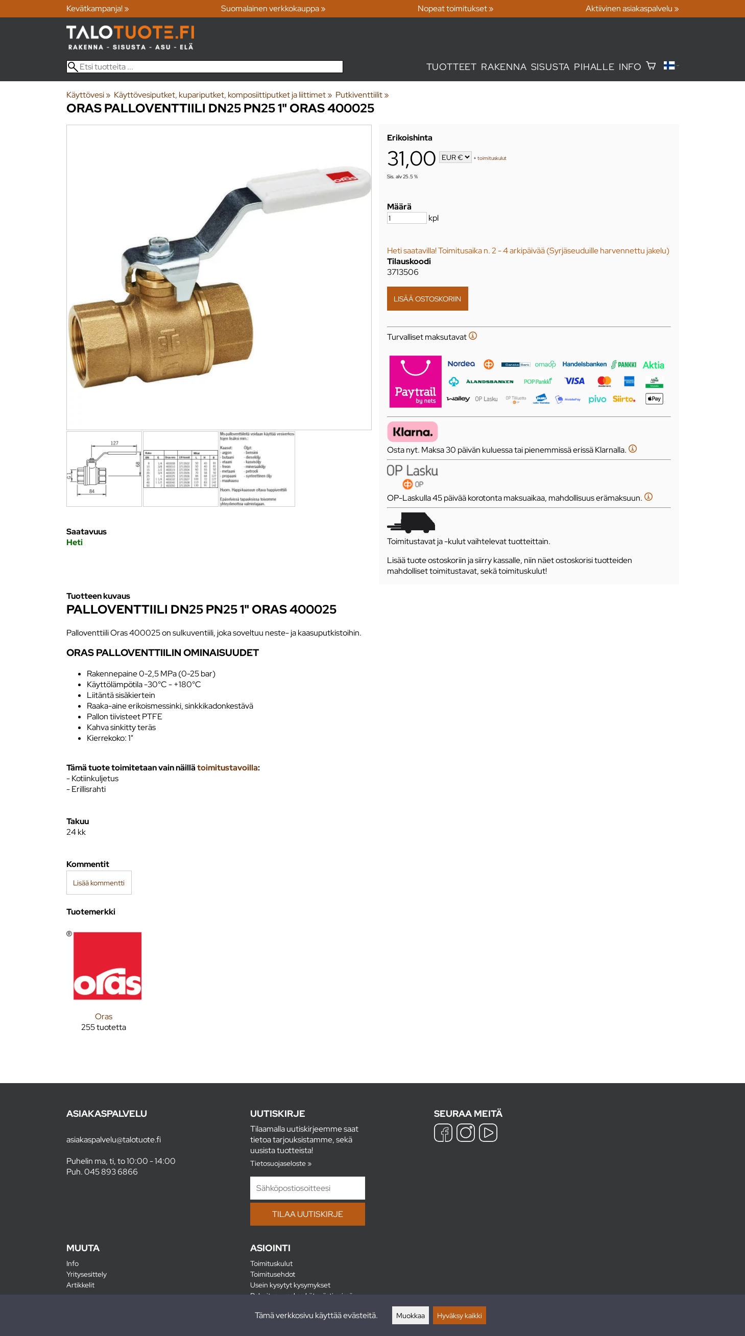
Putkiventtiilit (362, 94)
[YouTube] (488, 1133)
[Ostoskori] (651, 66)
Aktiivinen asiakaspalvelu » (632, 8)
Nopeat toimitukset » (456, 8)
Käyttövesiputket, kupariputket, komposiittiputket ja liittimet (223, 94)
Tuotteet (451, 66)
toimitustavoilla (227, 767)
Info (630, 66)
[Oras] (103, 988)
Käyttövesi (88, 94)
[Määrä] (407, 218)
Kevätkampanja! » (97, 8)
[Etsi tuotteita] (204, 66)
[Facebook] (443, 1133)
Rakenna (504, 66)
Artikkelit (80, 1285)
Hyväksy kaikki (459, 1315)
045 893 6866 (111, 1171)
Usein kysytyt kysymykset (290, 1285)
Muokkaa (410, 1315)
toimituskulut (492, 158)
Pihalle (594, 66)
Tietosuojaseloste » (280, 1163)
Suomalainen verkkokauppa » (273, 8)
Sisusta (550, 66)
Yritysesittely (86, 1274)
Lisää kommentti (99, 882)
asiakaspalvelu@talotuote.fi (113, 1139)
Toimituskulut (271, 1263)
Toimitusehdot (272, 1274)
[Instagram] (465, 1133)
